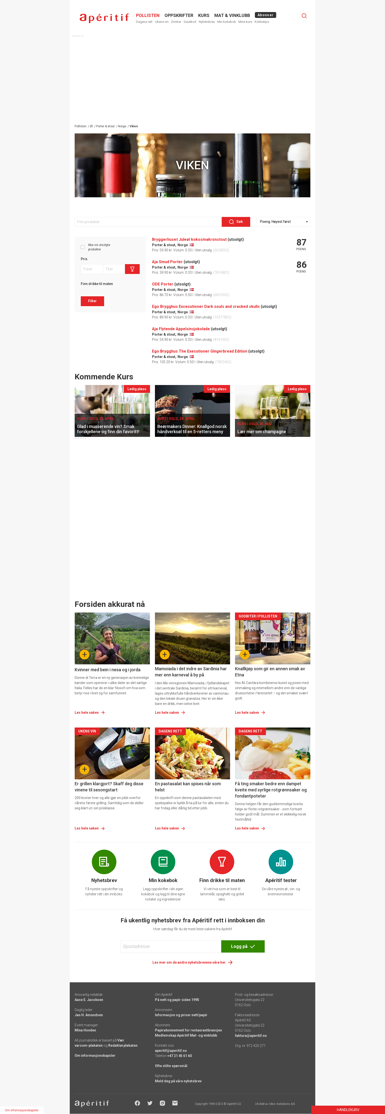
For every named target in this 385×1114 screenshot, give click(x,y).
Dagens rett (144, 22)
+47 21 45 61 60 (179, 1056)
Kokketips (262, 22)
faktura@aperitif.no (251, 1036)
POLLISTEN (148, 15)
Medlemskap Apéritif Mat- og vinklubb (186, 1035)
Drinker (176, 22)
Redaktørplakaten (123, 1045)
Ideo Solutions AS (282, 1104)
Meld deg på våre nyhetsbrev (178, 1081)
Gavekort (190, 22)
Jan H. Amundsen (89, 1015)
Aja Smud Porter (167, 261)
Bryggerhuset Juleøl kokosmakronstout (189, 239)
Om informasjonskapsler (95, 1055)
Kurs (203, 15)
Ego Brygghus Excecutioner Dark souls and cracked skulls (206, 306)
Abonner (266, 15)
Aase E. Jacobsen (89, 1000)
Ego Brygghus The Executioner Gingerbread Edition (199, 351)
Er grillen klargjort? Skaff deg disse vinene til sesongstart (109, 786)
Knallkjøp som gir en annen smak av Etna (270, 671)
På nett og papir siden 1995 (177, 1000)
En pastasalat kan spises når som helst (188, 786)
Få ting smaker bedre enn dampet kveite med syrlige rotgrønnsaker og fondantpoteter (271, 790)
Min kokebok (226, 22)
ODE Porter (162, 284)
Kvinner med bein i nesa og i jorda (107, 669)
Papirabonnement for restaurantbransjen (188, 1030)
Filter (92, 301)
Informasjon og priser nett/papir (181, 1015)
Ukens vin (162, 22)
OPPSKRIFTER (179, 15)
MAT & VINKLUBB (232, 15)
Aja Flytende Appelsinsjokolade (181, 329)
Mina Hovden (85, 1030)
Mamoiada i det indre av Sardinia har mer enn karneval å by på (191, 671)
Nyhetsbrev (207, 22)
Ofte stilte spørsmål (171, 1066)
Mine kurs (245, 22)
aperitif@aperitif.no (171, 1051)
